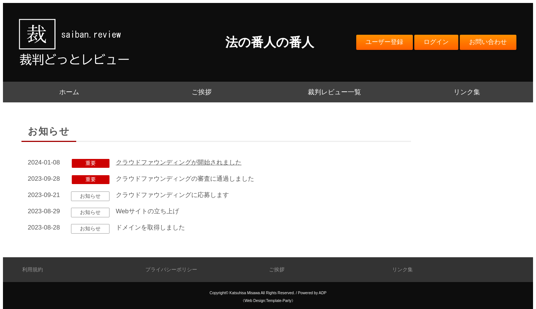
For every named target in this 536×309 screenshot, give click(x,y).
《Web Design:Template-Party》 (268, 301)
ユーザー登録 (384, 41)
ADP (323, 293)
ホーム (69, 92)
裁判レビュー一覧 (334, 92)
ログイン (436, 41)
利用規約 (32, 269)
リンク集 (467, 92)
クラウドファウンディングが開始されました (179, 162)
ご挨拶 (202, 92)
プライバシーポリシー (171, 269)
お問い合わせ (488, 41)
